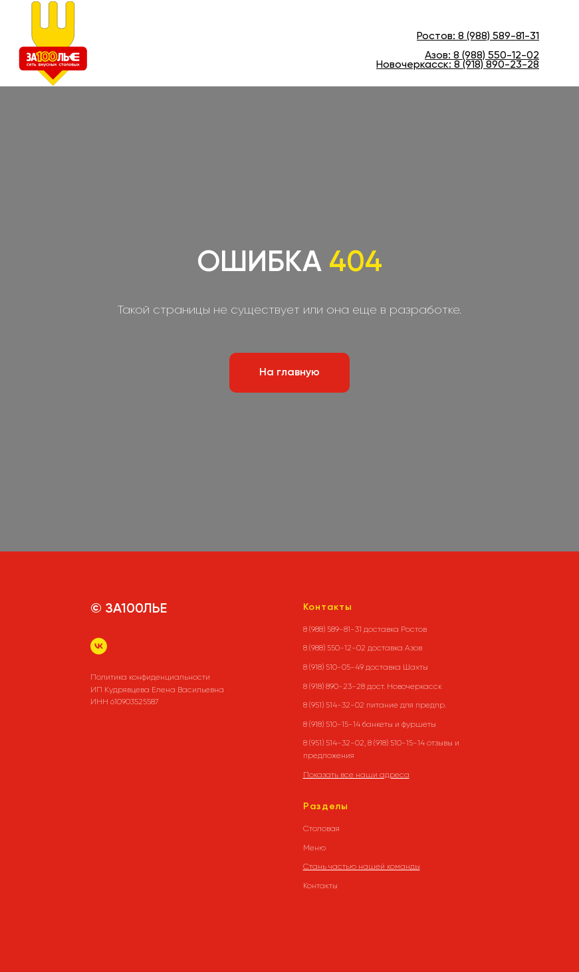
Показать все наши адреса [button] (356, 774)
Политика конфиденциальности (150, 677)
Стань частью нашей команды (361, 866)
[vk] (98, 646)
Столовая (321, 828)
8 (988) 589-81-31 (498, 36)
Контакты (320, 885)
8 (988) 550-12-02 (496, 55)
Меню (314, 847)
